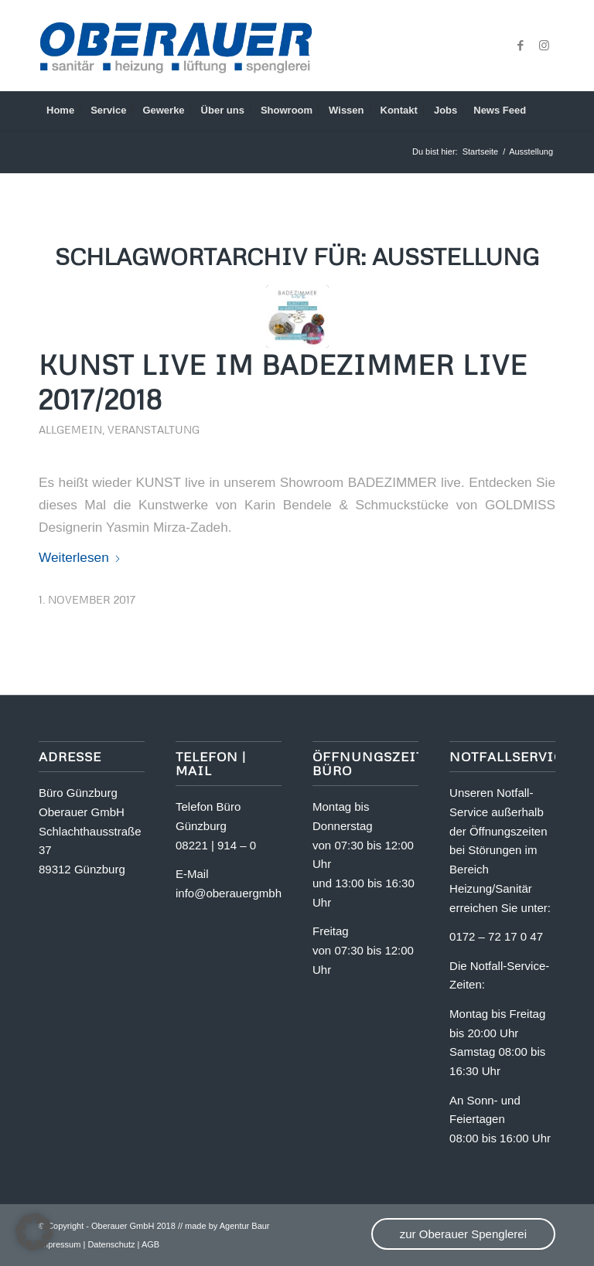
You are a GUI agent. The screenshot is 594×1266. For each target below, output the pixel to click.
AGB (150, 1244)
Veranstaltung (154, 429)
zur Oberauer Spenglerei (463, 1233)
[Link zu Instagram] (543, 45)
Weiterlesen (80, 557)
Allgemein (70, 429)
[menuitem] (60, 110)
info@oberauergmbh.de (237, 893)
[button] (34, 1232)
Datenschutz (111, 1244)
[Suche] (546, 110)
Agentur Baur (245, 1225)
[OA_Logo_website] (175, 45)
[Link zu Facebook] (520, 45)
